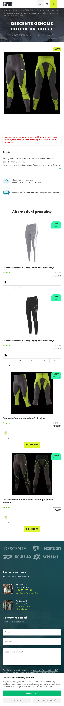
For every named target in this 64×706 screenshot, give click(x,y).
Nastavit (17, 700)
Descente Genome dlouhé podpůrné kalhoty (26, 13)
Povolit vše (32, 693)
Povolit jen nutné (47, 700)
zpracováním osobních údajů (45, 670)
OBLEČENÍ (28, 10)
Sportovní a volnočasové (47, 10)
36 (9, 361)
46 (9, 365)
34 (9, 288)
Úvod (5, 10)
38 (20, 361)
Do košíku (32, 445)
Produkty (15, 10)
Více (59, 169)
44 (20, 288)
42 (44, 361)
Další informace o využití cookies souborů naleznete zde (27, 686)
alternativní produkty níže (31, 140)
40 (32, 361)
